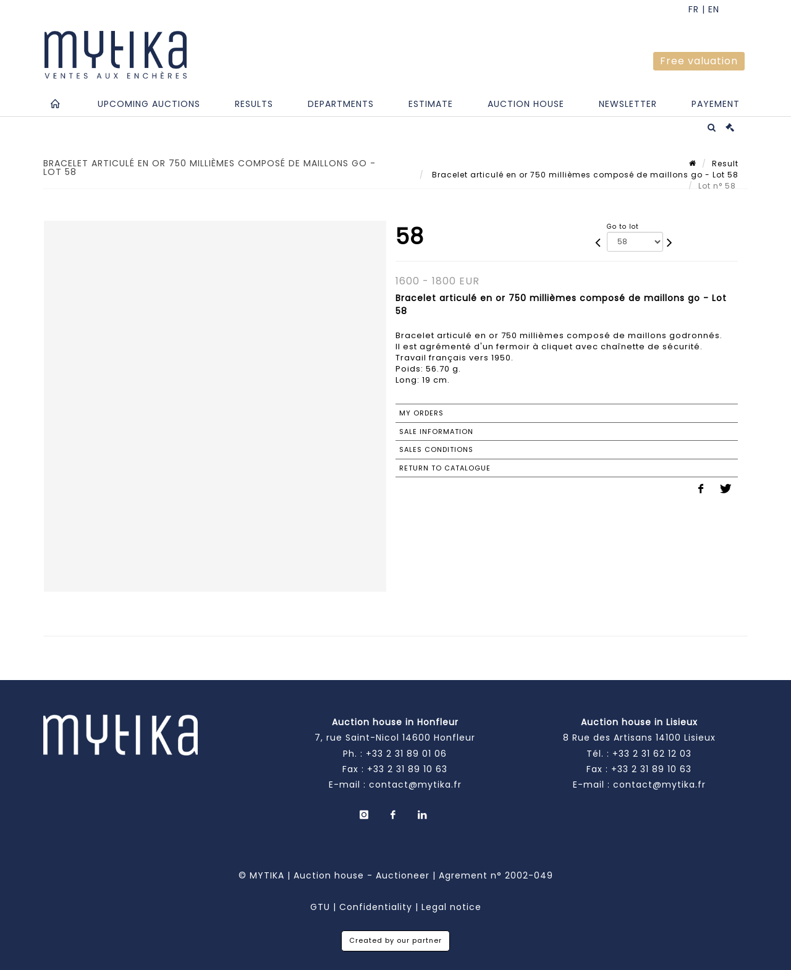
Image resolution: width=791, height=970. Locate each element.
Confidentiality (375, 907)
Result (725, 163)
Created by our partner (395, 940)
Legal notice (451, 907)
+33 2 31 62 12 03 (652, 753)
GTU (320, 907)
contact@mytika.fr (415, 784)
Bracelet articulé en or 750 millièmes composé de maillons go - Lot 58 (583, 174)
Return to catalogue (445, 468)
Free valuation (699, 61)
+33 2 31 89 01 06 (406, 753)
